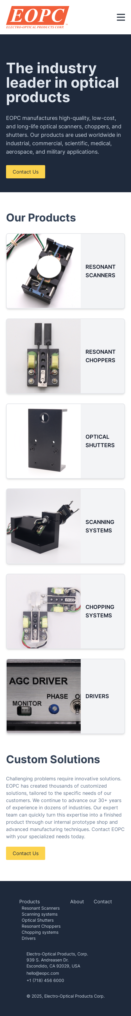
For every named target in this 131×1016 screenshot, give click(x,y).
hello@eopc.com (43, 973)
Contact (103, 901)
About (77, 901)
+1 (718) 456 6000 (45, 980)
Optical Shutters (38, 920)
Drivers (29, 938)
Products (29, 901)
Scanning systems (40, 914)
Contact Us (26, 172)
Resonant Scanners (41, 908)
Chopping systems (40, 932)
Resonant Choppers (41, 926)
